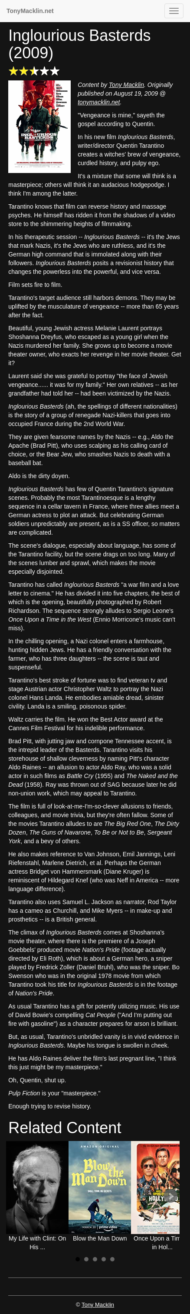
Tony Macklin (126, 84)
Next (170, 1196)
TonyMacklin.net (30, 10)
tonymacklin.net (99, 102)
